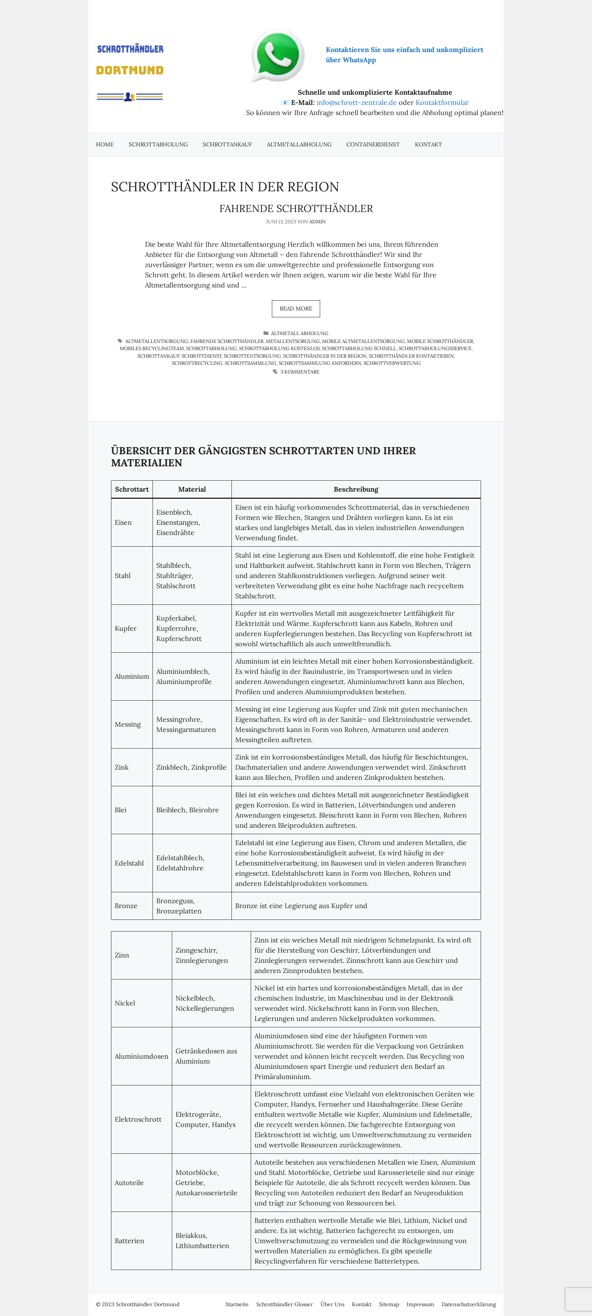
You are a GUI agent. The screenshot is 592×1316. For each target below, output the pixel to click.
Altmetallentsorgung (156, 341)
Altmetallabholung (299, 144)
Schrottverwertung (392, 363)
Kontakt (428, 144)
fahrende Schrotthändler (227, 341)
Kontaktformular (442, 102)
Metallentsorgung (293, 341)
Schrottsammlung (250, 363)
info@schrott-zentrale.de (357, 102)
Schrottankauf (227, 144)
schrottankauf (158, 356)
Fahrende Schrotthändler (296, 208)
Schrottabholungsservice (435, 348)
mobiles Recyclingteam (152, 348)
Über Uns (332, 1304)
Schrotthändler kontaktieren (411, 356)
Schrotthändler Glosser (284, 1304)
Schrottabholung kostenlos (279, 348)
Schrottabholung (158, 144)
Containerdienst (373, 144)
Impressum (420, 1304)
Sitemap (389, 1304)
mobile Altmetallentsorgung (363, 341)
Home (105, 144)
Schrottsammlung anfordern (320, 363)
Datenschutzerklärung (469, 1304)
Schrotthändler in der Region (325, 356)
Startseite (237, 1304)
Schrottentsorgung (252, 356)
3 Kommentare (300, 372)
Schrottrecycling (197, 363)
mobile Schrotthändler (440, 341)
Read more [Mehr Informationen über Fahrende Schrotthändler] (296, 308)
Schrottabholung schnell (359, 348)
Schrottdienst (202, 356)
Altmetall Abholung (299, 333)
